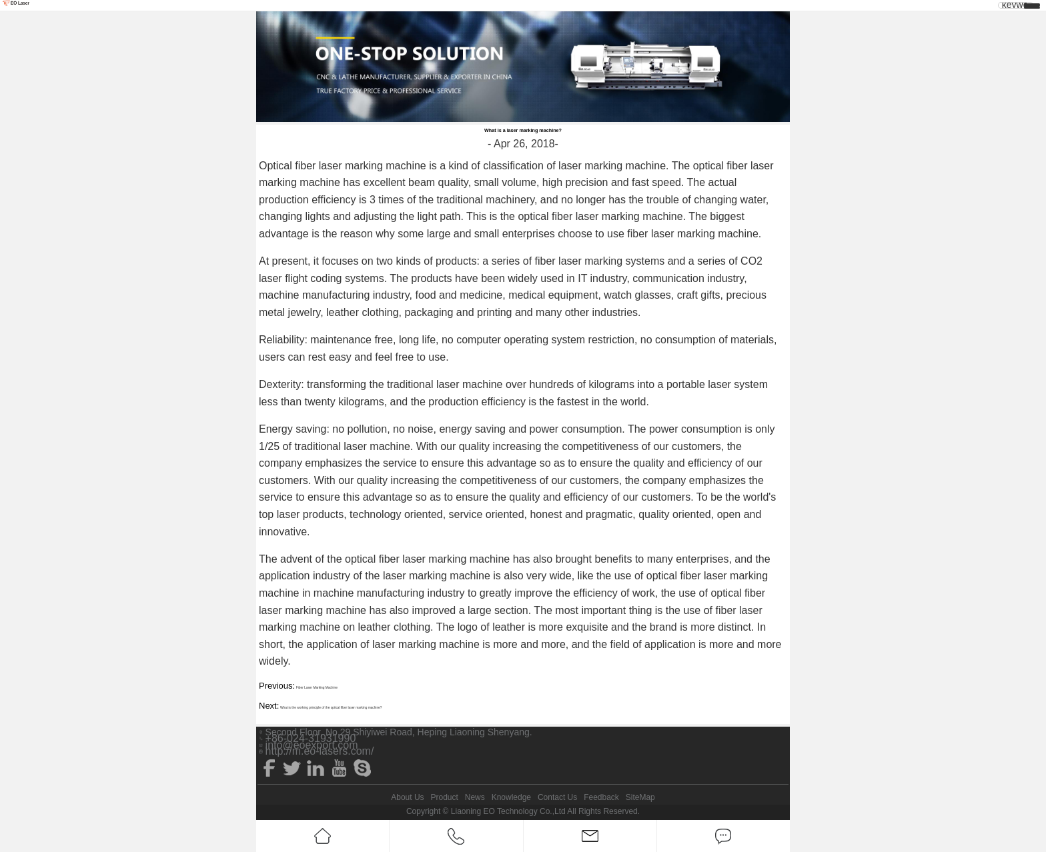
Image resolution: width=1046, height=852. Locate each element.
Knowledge (511, 797)
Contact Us (557, 797)
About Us (407, 797)
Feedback (601, 797)
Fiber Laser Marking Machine (317, 687)
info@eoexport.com (312, 745)
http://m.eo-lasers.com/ (320, 751)
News (475, 797)
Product (444, 797)
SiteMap (640, 797)
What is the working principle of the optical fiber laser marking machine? (331, 707)
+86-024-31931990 (311, 739)
